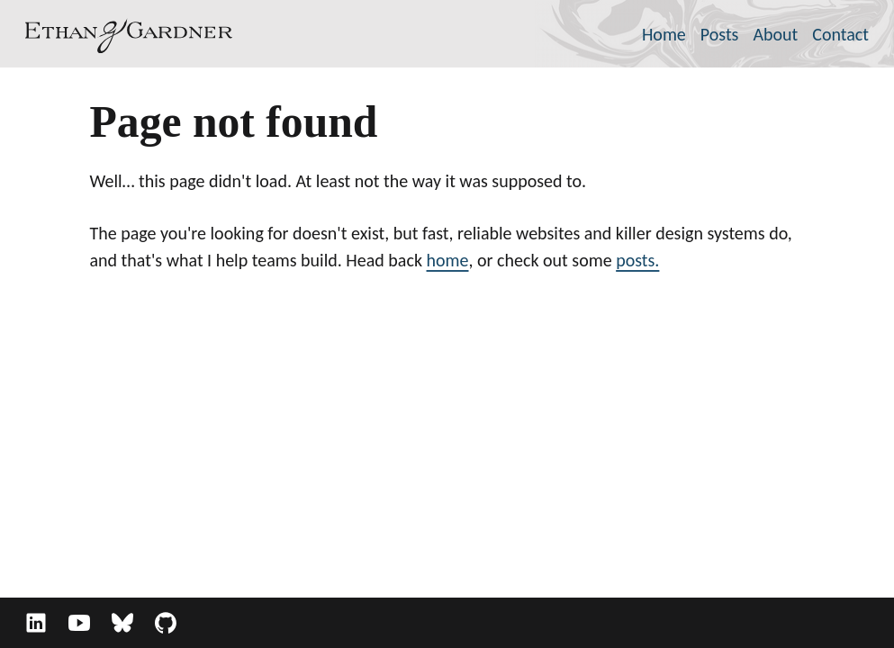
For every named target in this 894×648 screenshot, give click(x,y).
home (448, 260)
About (775, 34)
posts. (637, 260)
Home (664, 34)
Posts (719, 34)
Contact (840, 34)
